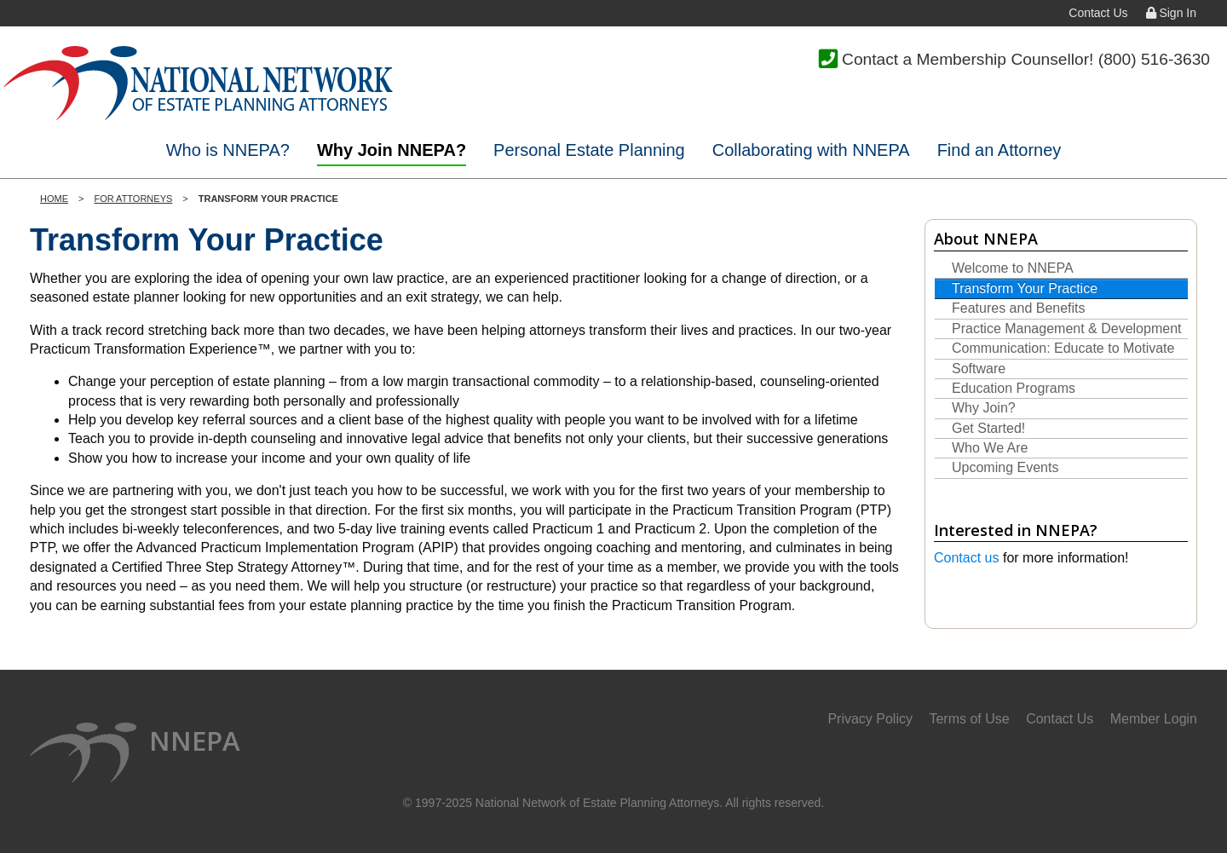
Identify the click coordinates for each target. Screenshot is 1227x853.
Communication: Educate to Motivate (1063, 348)
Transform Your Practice (1024, 288)
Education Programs (1013, 388)
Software (978, 368)
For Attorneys (133, 198)
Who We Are (990, 448)
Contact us (966, 557)
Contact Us (1098, 13)
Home (54, 198)
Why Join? (984, 408)
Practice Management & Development (1066, 328)
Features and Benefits (1019, 308)
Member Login (1153, 719)
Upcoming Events (1005, 467)
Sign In (1171, 13)
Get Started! (988, 428)
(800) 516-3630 (1154, 59)
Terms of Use (969, 719)
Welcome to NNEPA (1013, 268)
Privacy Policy (870, 719)
